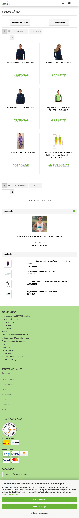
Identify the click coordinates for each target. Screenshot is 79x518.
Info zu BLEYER (8, 322)
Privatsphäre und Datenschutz (14, 341)
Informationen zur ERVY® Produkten (16, 316)
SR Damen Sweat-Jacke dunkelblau (58, 63)
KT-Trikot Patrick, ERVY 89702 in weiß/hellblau (39, 236)
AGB (3, 344)
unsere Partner (7, 354)
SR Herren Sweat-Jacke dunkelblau (20, 108)
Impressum (6, 329)
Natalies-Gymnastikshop (16, 474)
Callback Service (8, 350)
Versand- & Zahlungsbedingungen (15, 335)
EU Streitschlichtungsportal (12, 357)
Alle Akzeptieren (39, 499)
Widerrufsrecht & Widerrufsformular (16, 338)
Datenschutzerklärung (10, 494)
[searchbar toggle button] (63, 3)
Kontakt (5, 332)
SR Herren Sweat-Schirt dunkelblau (20, 63)
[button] (4, 31)
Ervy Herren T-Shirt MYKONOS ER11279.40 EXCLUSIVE (58, 109)
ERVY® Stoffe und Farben (12, 319)
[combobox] (20, 31)
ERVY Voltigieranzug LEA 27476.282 (20, 152)
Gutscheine (6, 347)
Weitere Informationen (39, 513)
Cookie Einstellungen (10, 360)
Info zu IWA (6, 325)
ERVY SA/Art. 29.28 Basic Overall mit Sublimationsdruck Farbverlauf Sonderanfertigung (58, 154)
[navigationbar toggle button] (76, 3)
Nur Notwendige (39, 507)
